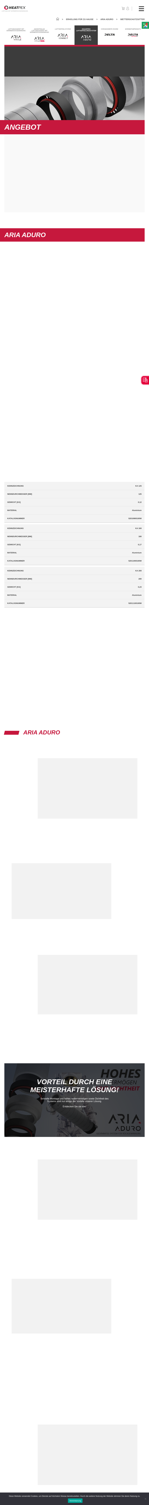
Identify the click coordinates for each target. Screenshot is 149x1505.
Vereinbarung (75, 1501)
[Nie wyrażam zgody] (145, 1498)
